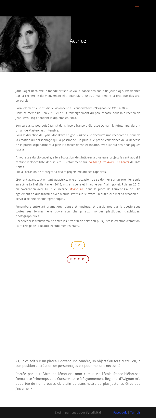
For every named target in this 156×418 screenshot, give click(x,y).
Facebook (120, 412)
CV (78, 245)
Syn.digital (93, 412)
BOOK (78, 259)
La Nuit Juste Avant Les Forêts (109, 162)
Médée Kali (76, 189)
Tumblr (135, 412)
